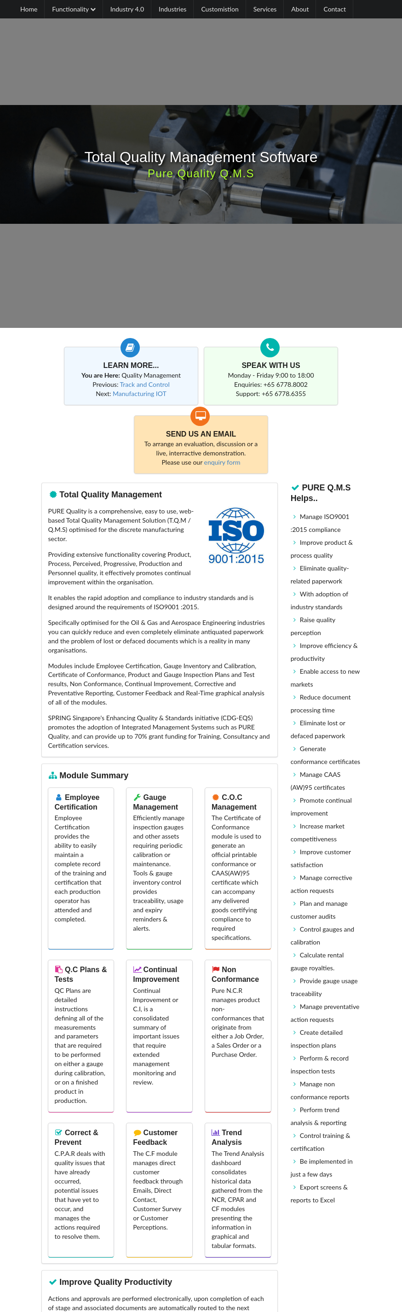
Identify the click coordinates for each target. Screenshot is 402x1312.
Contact (334, 9)
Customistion (219, 9)
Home (28, 9)
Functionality (73, 9)
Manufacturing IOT (140, 393)
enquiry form (222, 462)
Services (265, 9)
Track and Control (145, 384)
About (300, 9)
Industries (172, 9)
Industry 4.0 (127, 9)
